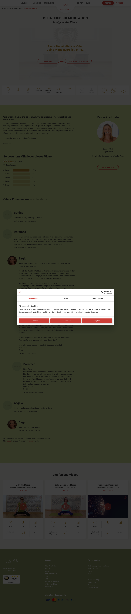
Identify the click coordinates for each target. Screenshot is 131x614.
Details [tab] (65, 298)
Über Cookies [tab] (97, 298)
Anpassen (65, 321)
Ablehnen (34, 321)
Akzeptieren (97, 321)
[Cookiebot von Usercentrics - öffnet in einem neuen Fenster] (102, 292)
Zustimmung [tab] (33, 298)
